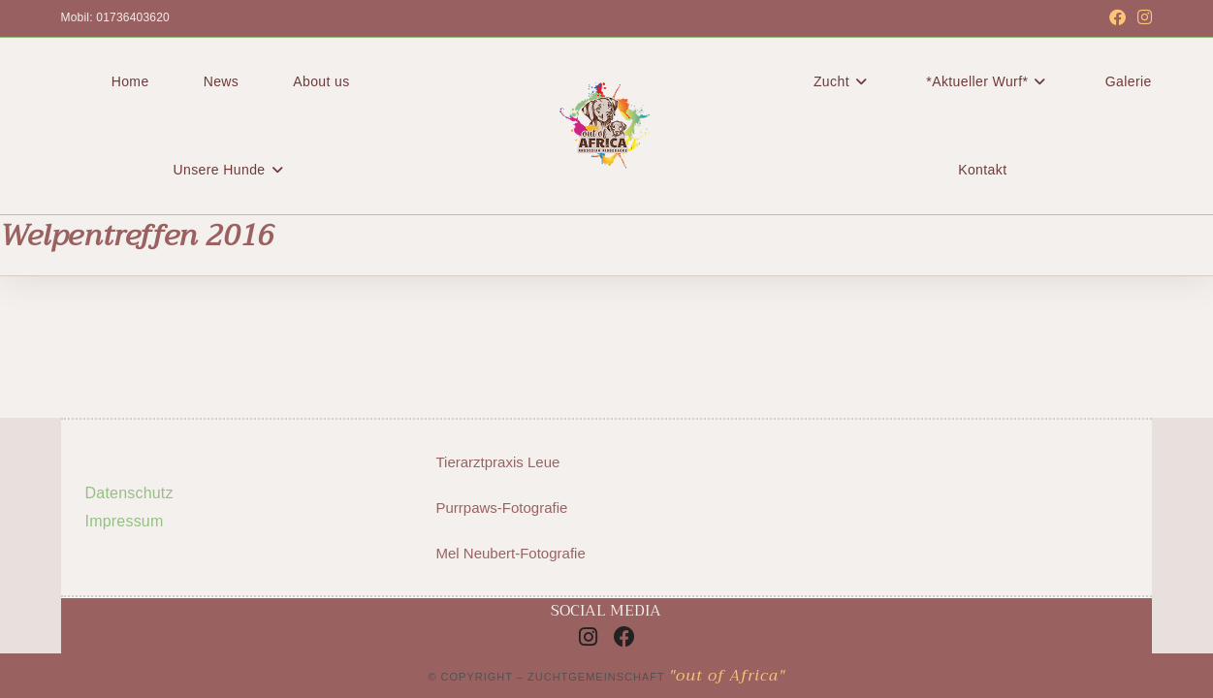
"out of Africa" (727, 675)
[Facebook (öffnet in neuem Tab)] (1117, 18)
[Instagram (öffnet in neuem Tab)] (1142, 18)
